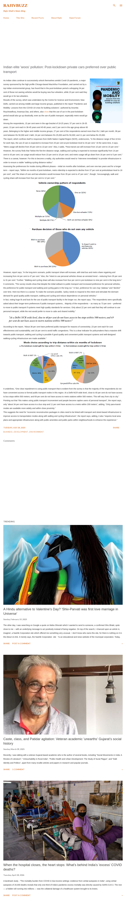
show (46, 112)
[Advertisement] (63, 42)
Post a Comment (21, 643)
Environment (36, 432)
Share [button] (116, 427)
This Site (20, 18)
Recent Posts (38, 18)
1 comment (18, 769)
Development (21, 432)
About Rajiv (56, 18)
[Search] (114, 5)
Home (6, 18)
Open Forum (75, 18)
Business (8, 432)
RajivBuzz (15, 5)
